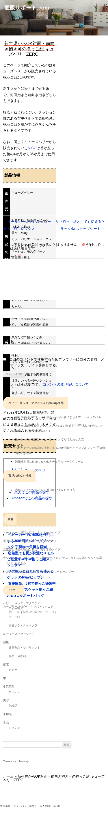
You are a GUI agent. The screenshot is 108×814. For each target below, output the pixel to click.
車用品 (7, 714)
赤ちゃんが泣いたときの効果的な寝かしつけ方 (45, 490)
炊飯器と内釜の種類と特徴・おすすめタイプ (31, 549)
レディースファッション (19, 634)
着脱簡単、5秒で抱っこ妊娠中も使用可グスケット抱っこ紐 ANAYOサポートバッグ (31, 590)
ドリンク (14, 728)
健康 (6, 642)
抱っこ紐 (14, 612)
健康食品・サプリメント (24, 647)
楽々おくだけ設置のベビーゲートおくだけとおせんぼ (49, 439)
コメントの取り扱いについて (66, 384)
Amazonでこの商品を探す (32, 498)
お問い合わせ (52, 806)
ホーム (8, 776)
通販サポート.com (26, 8)
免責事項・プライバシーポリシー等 (21, 806)
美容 (6, 700)
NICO (32, 148)
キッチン (14, 692)
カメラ (13, 669)
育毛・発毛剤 (17, 656)
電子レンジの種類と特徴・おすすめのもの (30, 541)
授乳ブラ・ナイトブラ (23, 625)
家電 (6, 664)
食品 (6, 722)
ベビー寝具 (16, 608)
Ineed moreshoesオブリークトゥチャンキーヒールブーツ (40, 571)
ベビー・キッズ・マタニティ (21, 603)
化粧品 (13, 705)
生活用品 (9, 686)
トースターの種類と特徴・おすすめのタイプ (31, 532)
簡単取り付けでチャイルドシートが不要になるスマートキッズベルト (59, 417)
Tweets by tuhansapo (16, 761)
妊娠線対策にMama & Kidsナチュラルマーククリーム (49, 461)
